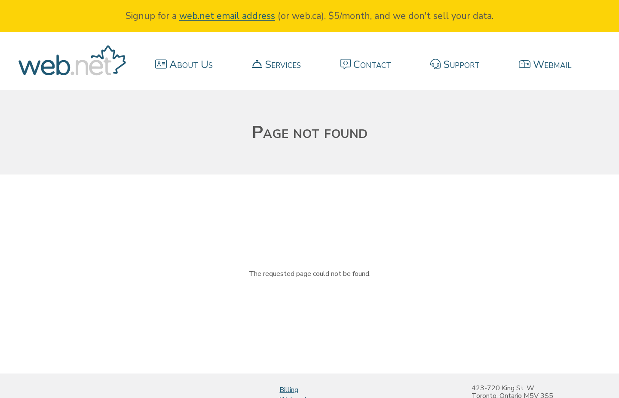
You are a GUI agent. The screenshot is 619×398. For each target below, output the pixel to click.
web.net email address (227, 15)
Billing (288, 390)
